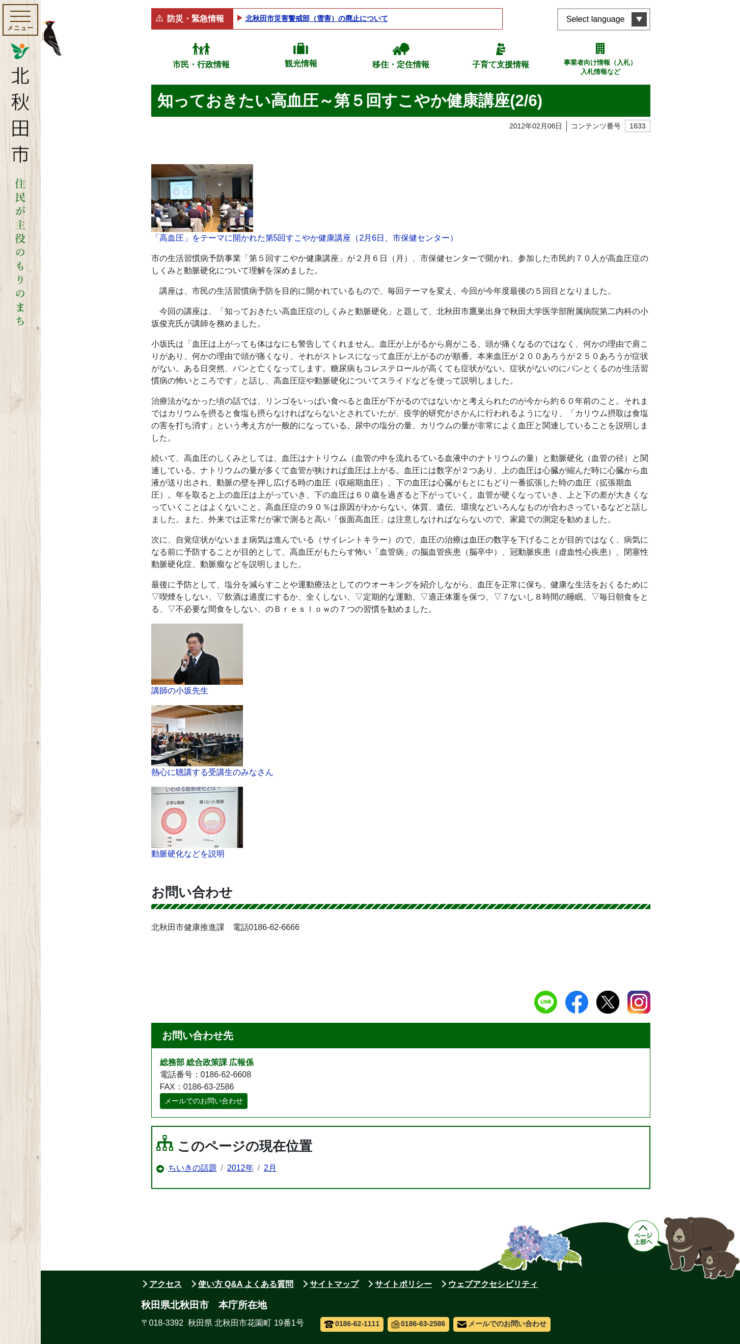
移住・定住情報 (400, 64)
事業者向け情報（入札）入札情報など (600, 67)
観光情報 (301, 63)
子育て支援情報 (500, 64)
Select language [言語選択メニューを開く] (595, 19)
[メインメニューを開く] (20, 20)
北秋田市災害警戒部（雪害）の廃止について (316, 18)
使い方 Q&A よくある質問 (246, 1284)
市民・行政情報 (201, 64)
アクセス (165, 1284)
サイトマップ (334, 1284)
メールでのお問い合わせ (204, 1101)
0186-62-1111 (352, 1324)
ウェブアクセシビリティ (493, 1284)
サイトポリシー (403, 1284)
